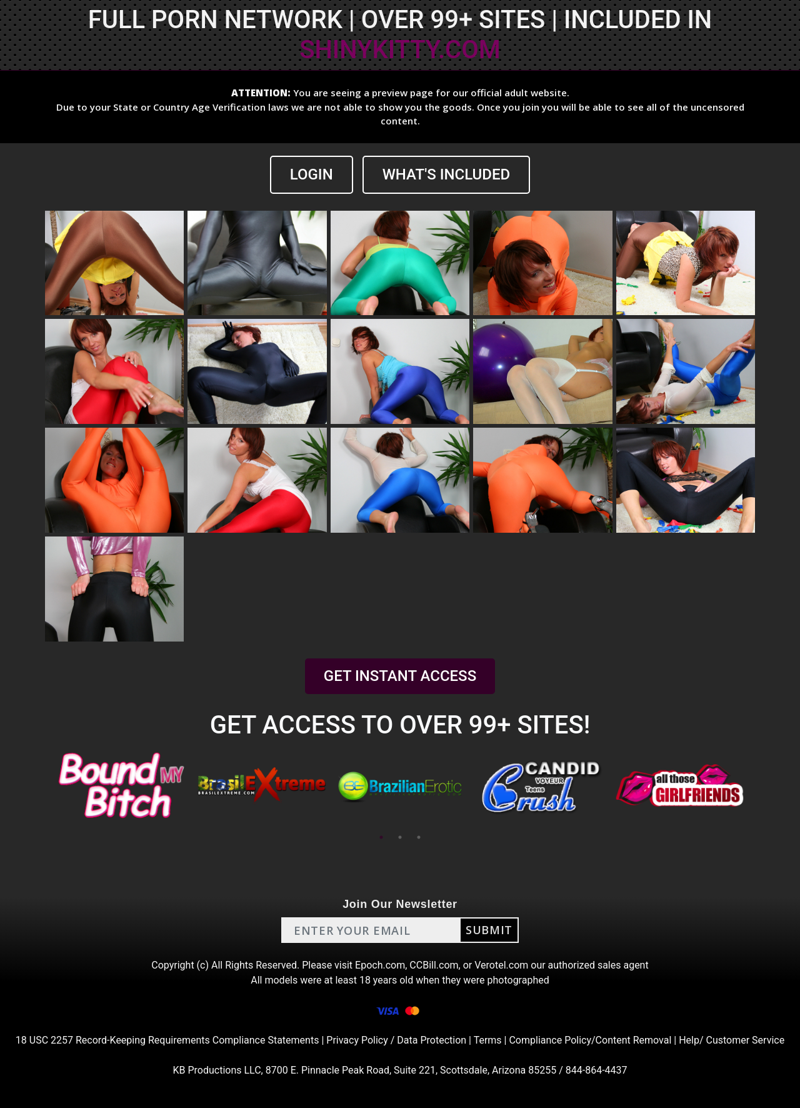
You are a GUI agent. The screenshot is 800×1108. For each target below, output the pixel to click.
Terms (488, 1040)
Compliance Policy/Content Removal (590, 1040)
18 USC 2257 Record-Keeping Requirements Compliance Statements (167, 1040)
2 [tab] (400, 837)
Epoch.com (380, 965)
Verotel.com (501, 965)
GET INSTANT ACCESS (400, 676)
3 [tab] (418, 837)
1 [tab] (381, 837)
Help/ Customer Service (731, 1040)
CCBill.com (433, 965)
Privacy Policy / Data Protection (396, 1040)
